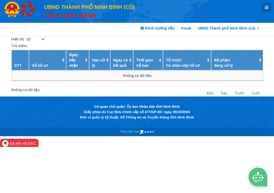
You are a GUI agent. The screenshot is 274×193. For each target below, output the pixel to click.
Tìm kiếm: (50, 46)
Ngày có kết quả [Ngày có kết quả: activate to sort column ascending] (120, 63)
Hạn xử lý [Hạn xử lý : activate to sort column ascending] (98, 63)
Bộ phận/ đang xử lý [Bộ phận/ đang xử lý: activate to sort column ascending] (223, 63)
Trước (239, 93)
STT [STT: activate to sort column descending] (17, 65)
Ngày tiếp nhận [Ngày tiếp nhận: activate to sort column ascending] (73, 60)
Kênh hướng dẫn (157, 28)
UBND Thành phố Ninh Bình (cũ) (228, 28)
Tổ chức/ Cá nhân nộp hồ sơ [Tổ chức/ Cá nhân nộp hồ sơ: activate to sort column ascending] (183, 63)
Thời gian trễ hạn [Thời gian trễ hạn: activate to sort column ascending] (144, 63)
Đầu (210, 93)
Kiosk (186, 28)
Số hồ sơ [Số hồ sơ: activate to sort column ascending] (40, 65)
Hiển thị (28, 39)
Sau (224, 93)
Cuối (255, 93)
